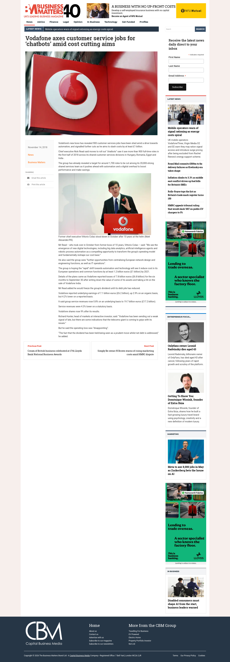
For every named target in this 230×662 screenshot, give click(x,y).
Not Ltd (132, 644)
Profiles (144, 22)
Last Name (174, 66)
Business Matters (36, 162)
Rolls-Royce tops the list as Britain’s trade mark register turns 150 (186, 195)
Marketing (173, 434)
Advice (41, 22)
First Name (174, 57)
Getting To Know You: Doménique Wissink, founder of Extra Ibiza (185, 399)
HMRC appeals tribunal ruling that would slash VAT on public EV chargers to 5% (185, 209)
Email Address (177, 75)
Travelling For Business (138, 631)
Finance (54, 22)
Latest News (173, 99)
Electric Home (135, 637)
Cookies (201, 655)
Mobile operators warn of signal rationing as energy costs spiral (79, 29)
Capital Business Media (80, 655)
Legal (66, 22)
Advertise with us (96, 637)
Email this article (35, 178)
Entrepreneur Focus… (179, 317)
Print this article (35, 184)
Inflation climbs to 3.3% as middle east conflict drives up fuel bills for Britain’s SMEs (185, 181)
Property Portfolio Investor (140, 641)
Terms (175, 655)
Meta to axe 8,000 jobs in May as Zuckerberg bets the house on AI (186, 470)
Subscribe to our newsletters (101, 644)
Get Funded (128, 22)
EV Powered (134, 634)
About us (93, 631)
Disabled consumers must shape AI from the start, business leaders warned (183, 604)
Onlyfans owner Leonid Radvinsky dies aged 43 (182, 347)
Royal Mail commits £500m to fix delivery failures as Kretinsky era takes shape (185, 167)
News (29, 22)
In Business (93, 22)
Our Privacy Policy (188, 655)
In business (173, 571)
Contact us (93, 634)
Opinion (78, 22)
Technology (110, 22)
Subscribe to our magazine (100, 641)
